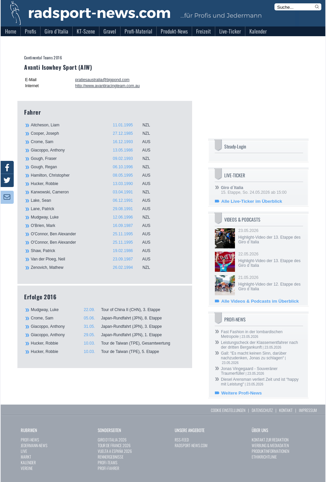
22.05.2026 (270, 260)
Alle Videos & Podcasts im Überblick (260, 301)
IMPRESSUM (308, 410)
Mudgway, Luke (94, 217)
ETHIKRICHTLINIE (264, 457)
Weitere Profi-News (241, 393)
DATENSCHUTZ (262, 410)
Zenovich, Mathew (94, 267)
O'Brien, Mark (94, 225)
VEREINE (27, 468)
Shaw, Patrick (94, 250)
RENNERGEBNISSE (111, 457)
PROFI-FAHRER (108, 468)
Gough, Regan (94, 167)
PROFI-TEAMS (107, 462)
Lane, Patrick (94, 208)
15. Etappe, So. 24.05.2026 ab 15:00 (254, 190)
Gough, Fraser (94, 158)
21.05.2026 (270, 283)
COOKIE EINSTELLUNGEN (228, 410)
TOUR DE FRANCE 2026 (114, 445)
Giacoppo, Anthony (94, 150)
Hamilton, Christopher (94, 175)
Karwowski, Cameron (94, 192)
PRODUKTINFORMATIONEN (270, 451)
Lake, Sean (94, 200)
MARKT (26, 457)
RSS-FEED (182, 439)
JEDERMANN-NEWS (34, 445)
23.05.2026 (270, 236)
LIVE (24, 451)
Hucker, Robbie (94, 183)
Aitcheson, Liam (94, 125)
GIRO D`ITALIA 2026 (112, 439)
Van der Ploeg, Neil (94, 259)
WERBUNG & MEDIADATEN (270, 445)
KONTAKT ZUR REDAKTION (270, 439)
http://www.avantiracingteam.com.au (107, 85)
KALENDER (28, 462)
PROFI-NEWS (30, 439)
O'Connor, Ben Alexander (94, 234)
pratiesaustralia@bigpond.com (102, 79)
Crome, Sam (94, 141)
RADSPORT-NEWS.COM (191, 445)
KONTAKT (286, 410)
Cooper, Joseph (94, 133)
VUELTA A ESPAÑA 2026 (115, 451)
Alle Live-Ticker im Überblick (251, 201)
